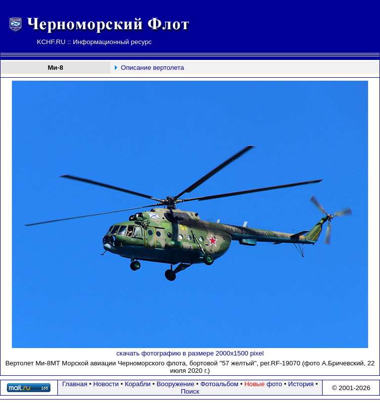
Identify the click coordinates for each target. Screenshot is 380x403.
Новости (106, 384)
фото (263, 384)
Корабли (137, 384)
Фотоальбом (219, 384)
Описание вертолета (152, 67)
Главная (75, 384)
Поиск (190, 391)
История (301, 384)
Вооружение (175, 384)
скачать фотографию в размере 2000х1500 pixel (190, 353)
